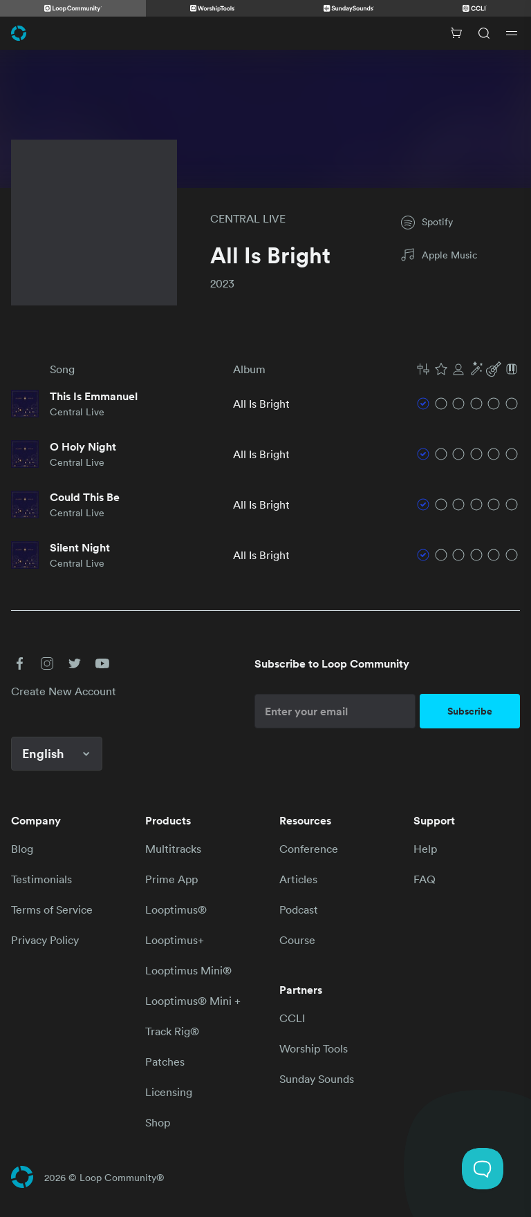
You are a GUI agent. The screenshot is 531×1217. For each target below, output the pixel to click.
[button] (467, 369)
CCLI (292, 1018)
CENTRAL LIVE (248, 218)
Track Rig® (172, 1031)
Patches (165, 1061)
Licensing (168, 1092)
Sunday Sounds (316, 1079)
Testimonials (41, 879)
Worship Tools (313, 1048)
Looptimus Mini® (188, 970)
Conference (308, 849)
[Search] (484, 33)
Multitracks (173, 849)
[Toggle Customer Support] (482, 1168)
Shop (157, 1122)
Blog (22, 849)
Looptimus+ (174, 940)
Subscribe (469, 711)
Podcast (298, 909)
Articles (298, 879)
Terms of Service (52, 909)
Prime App (171, 879)
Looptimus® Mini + (193, 1001)
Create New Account (63, 691)
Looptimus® (176, 909)
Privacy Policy (45, 940)
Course (297, 940)
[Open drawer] (511, 33)
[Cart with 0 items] (456, 33)
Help (425, 849)
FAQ (424, 879)
